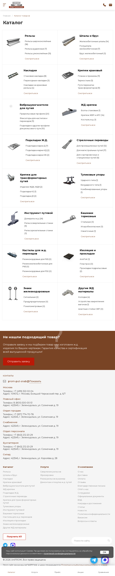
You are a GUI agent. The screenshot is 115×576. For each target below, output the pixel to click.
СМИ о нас (83, 489)
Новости (82, 510)
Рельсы (7, 471)
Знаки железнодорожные (16, 524)
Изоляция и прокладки (14, 520)
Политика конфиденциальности (94, 514)
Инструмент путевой (13, 510)
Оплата (81, 478)
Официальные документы (91, 496)
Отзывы (82, 482)
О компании (85, 466)
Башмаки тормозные (13, 513)
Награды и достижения (89, 503)
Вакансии (82, 517)
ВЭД (80, 500)
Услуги (44, 466)
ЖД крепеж (9, 489)
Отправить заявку (18, 361)
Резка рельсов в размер (52, 478)
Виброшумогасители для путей (19, 486)
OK (104, 552)
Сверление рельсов (50, 471)
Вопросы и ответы (87, 521)
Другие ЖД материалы (14, 527)
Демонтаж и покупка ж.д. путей (56, 482)
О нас (81, 471)
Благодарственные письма (91, 486)
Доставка (82, 475)
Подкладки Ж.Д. (11, 493)
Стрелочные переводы (15, 496)
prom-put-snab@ (24, 381)
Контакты (8, 376)
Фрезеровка (46, 475)
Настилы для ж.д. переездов (17, 517)
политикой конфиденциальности (59, 553)
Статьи (81, 507)
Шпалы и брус (10, 475)
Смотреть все (32, 58)
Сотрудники (84, 493)
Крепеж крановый (12, 482)
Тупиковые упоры (12, 506)
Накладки (8, 478)
